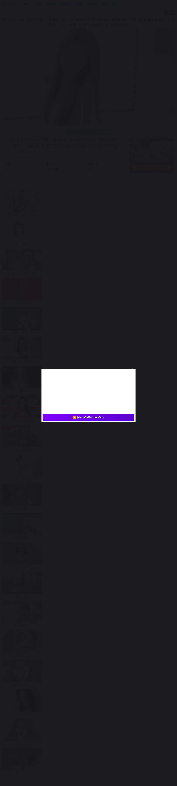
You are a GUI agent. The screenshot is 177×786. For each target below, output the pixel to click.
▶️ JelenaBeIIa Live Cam (88, 417)
